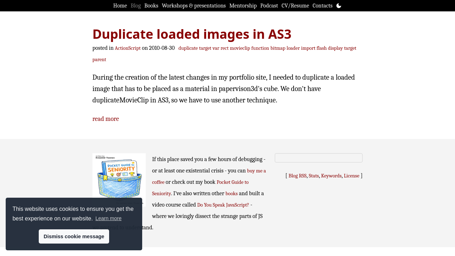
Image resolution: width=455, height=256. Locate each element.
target (205, 48)
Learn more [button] (108, 218)
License (351, 176)
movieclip (240, 48)
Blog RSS (298, 176)
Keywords (331, 176)
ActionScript (128, 48)
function (260, 48)
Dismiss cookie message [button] (74, 236)
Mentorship (243, 5)
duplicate (188, 48)
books (231, 194)
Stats (314, 176)
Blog (135, 5)
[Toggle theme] (339, 6)
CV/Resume (295, 5)
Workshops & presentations (194, 5)
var (216, 48)
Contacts (323, 5)
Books (151, 5)
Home (120, 5)
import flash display (322, 48)
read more (105, 119)
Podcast (269, 5)
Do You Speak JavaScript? (223, 205)
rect (225, 48)
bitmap (278, 48)
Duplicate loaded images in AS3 (191, 34)
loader (293, 48)
